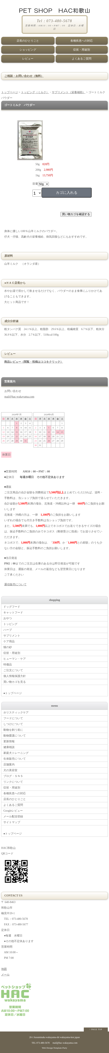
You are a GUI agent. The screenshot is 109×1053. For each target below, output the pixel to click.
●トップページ (55, 690)
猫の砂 (7, 647)
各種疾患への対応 (81, 40)
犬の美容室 (10, 770)
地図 (4, 969)
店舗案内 (9, 764)
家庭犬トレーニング (16, 752)
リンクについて (13, 781)
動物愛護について (14, 735)
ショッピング (27, 49)
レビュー (27, 58)
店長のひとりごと (28, 40)
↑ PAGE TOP (95, 1029)
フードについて (13, 718)
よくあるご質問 (81, 58)
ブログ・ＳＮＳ (13, 776)
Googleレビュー (13, 810)
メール (5, 974)
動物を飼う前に (13, 729)
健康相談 (9, 747)
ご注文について (13, 670)
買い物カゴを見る (14, 681)
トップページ (9, 92)
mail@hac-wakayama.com (19, 396)
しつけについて (13, 724)
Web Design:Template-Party (54, 1048)
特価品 (7, 664)
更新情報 (9, 741)
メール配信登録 (13, 816)
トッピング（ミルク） (35, 92)
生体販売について (14, 758)
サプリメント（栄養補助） (68, 92)
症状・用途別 (81, 49)
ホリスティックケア (16, 712)
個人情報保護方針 (14, 676)
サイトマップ (11, 822)
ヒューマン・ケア (14, 658)
